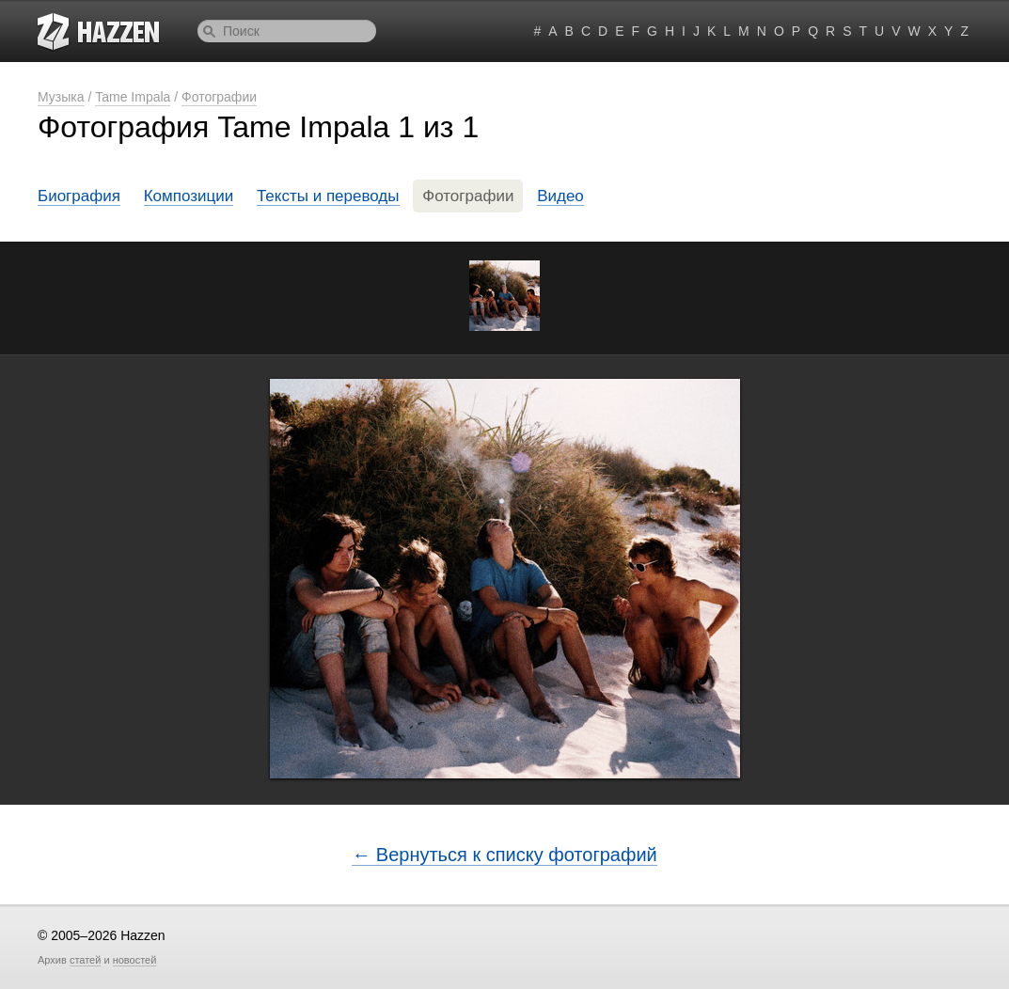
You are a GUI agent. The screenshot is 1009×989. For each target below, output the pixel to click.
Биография (79, 196)
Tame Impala (132, 96)
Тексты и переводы (328, 196)
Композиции (189, 196)
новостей (135, 959)
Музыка (61, 96)
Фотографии (219, 96)
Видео (560, 196)
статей (85, 959)
